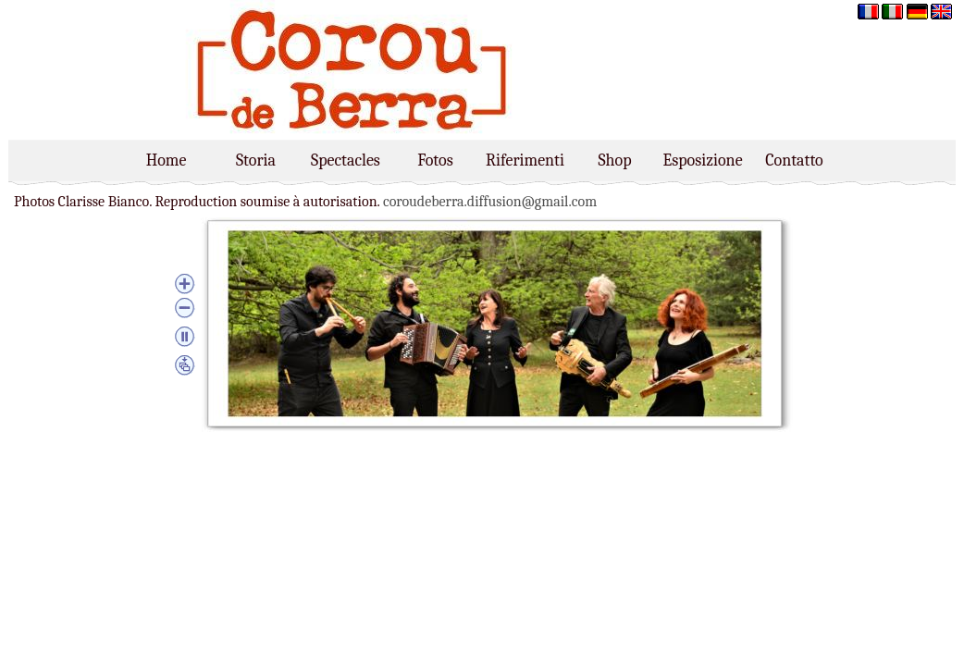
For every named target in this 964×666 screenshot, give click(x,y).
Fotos (434, 160)
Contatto (794, 160)
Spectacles (345, 160)
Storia (256, 160)
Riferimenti (525, 160)
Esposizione (704, 160)
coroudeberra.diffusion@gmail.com (490, 201)
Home (166, 160)
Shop (614, 160)
